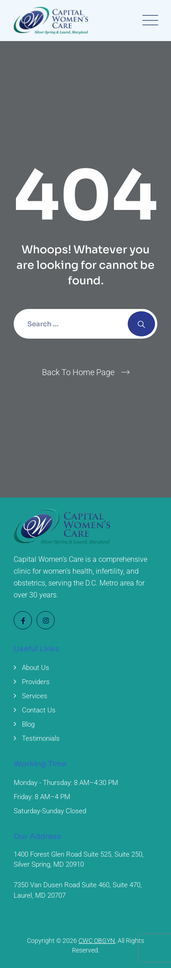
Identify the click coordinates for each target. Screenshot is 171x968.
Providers (36, 682)
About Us (35, 668)
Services (34, 696)
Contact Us (39, 710)
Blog (28, 724)
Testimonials (41, 738)
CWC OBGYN (96, 940)
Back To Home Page (78, 372)
